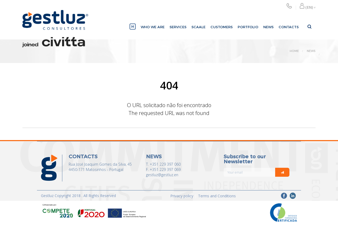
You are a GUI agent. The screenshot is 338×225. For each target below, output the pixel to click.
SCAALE (198, 27)
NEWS (268, 27)
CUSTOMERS (221, 27)
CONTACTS (289, 27)
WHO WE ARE (153, 27)
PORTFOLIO (248, 27)
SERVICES (178, 27)
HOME (294, 51)
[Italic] (282, 172)
